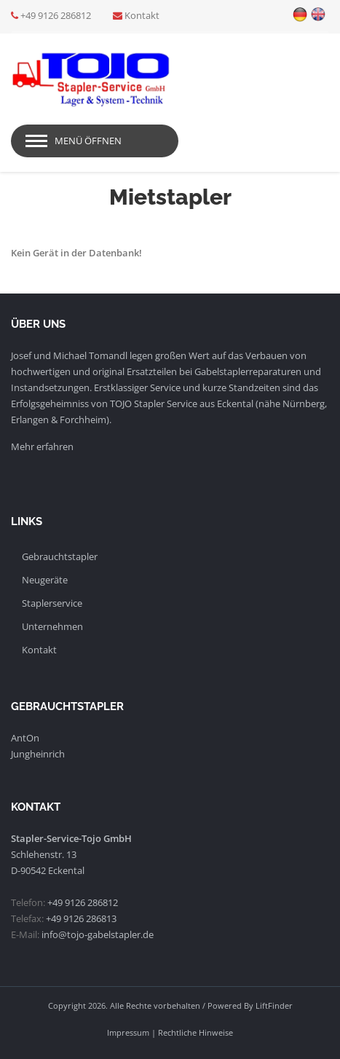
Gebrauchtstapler (60, 556)
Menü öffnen (88, 140)
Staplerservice (52, 603)
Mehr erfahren (42, 446)
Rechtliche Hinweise (195, 1032)
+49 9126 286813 (81, 918)
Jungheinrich (38, 753)
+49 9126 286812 (55, 15)
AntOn (25, 737)
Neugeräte (45, 579)
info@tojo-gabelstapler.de (97, 934)
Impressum (128, 1032)
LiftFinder (274, 1005)
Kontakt (141, 15)
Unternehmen (52, 626)
